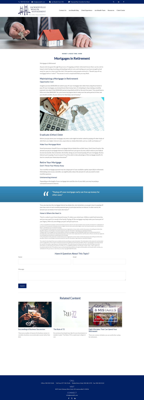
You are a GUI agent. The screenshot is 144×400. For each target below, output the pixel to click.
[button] (62, 10)
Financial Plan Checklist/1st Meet (79, 2)
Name (20, 257)
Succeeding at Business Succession (31, 329)
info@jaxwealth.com (38, 2)
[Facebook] (124, 2)
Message (21, 269)
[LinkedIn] (119, 2)
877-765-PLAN (66, 383)
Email (74, 257)
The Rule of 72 (59, 329)
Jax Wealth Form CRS (56, 2)
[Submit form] (22, 286)
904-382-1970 (88, 383)
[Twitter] (113, 2)
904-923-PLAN (23, 2)
